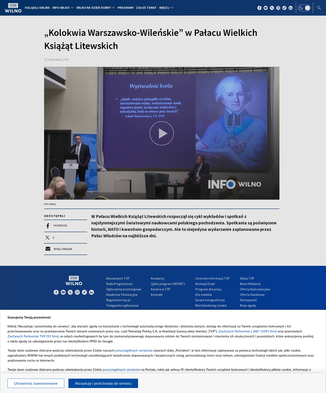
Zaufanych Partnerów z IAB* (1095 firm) (248, 331)
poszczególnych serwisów (133, 350)
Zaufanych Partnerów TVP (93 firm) (33, 336)
